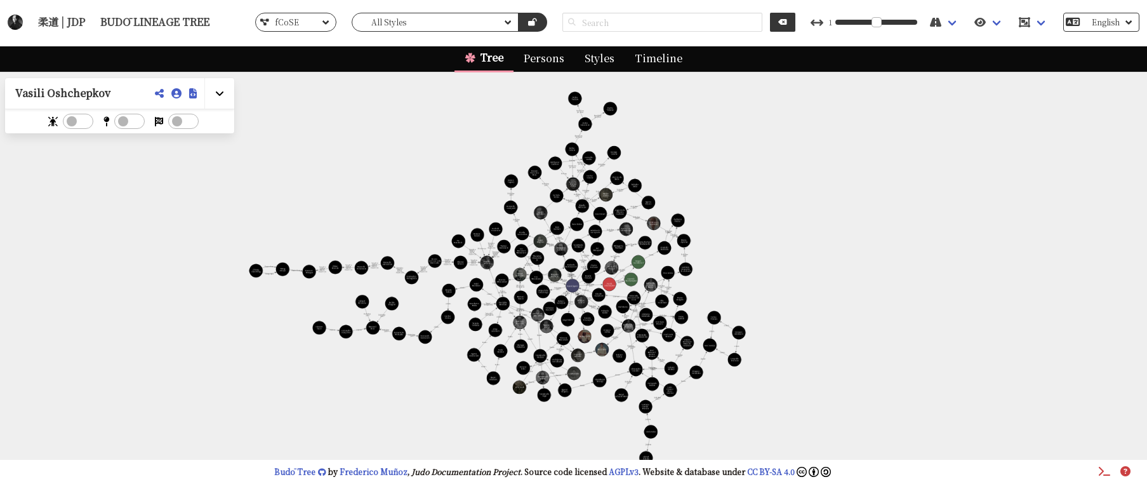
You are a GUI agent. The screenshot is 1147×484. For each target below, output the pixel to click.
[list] (295, 22)
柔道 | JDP (61, 22)
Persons (544, 58)
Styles (599, 58)
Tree (491, 57)
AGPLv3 (624, 471)
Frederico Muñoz (374, 471)
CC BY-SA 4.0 (789, 471)
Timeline (658, 58)
